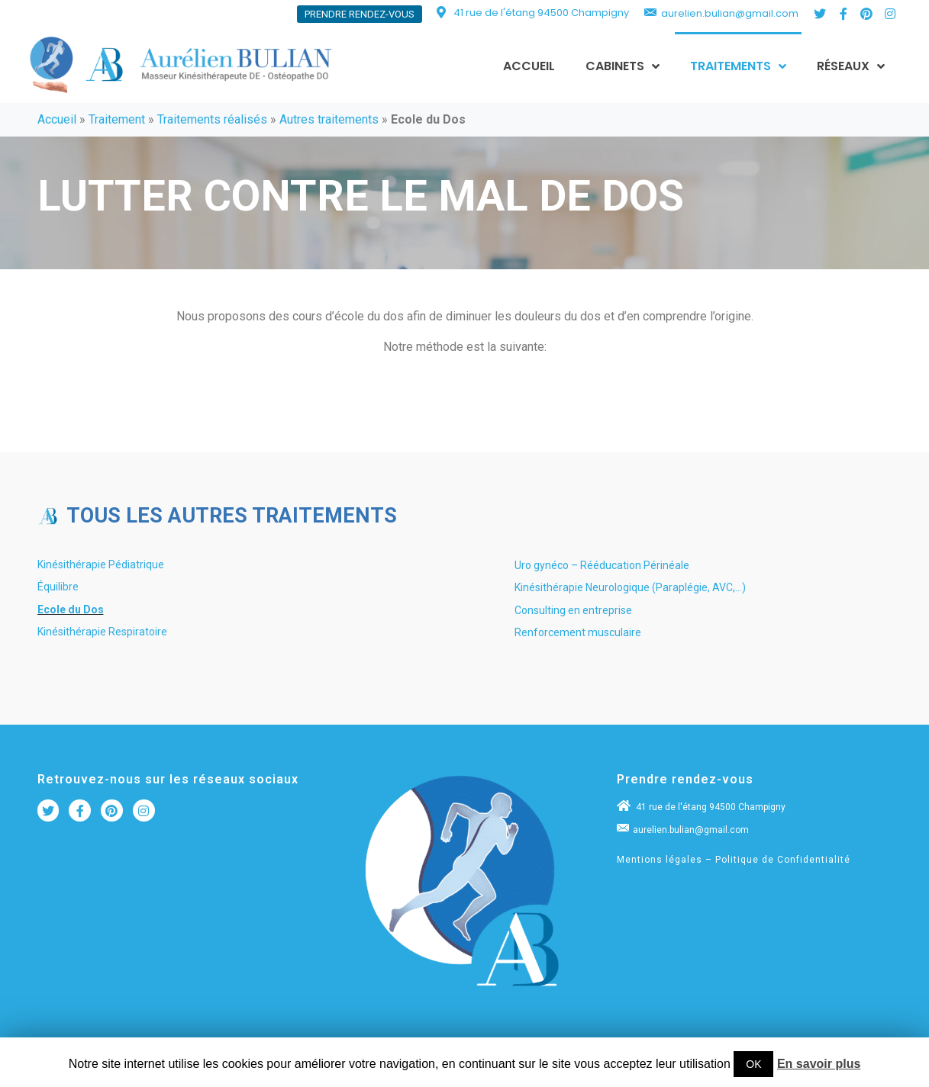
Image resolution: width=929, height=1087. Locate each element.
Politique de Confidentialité (782, 859)
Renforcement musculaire (577, 632)
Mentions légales (659, 859)
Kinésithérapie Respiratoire (102, 632)
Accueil (56, 119)
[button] (359, 14)
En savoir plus (818, 1063)
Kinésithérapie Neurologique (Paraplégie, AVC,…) (630, 587)
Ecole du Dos (70, 609)
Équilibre (58, 586)
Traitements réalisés (212, 119)
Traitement (117, 119)
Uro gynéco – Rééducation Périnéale (601, 565)
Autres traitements (329, 119)
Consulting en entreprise (573, 610)
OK (753, 1064)
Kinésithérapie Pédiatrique (100, 564)
